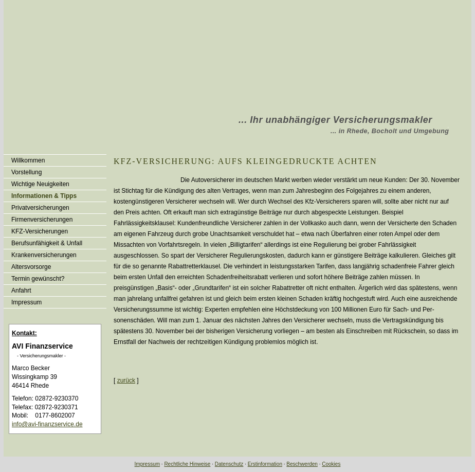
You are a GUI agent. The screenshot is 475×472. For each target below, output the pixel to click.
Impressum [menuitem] (26, 302)
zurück (126, 380)
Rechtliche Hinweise (187, 464)
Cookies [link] (331, 464)
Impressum (147, 464)
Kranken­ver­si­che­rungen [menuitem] (44, 255)
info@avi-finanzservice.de (47, 424)
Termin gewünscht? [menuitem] (37, 278)
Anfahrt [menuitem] (21, 290)
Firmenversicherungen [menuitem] (41, 219)
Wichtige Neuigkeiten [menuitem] (40, 184)
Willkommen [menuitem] (28, 160)
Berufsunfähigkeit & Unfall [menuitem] (46, 243)
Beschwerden (302, 464)
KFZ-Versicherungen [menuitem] (39, 231)
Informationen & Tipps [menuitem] (44, 195)
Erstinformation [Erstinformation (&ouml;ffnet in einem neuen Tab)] (265, 464)
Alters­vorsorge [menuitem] (31, 266)
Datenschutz (229, 464)
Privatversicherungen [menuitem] (40, 207)
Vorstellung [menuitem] (26, 172)
